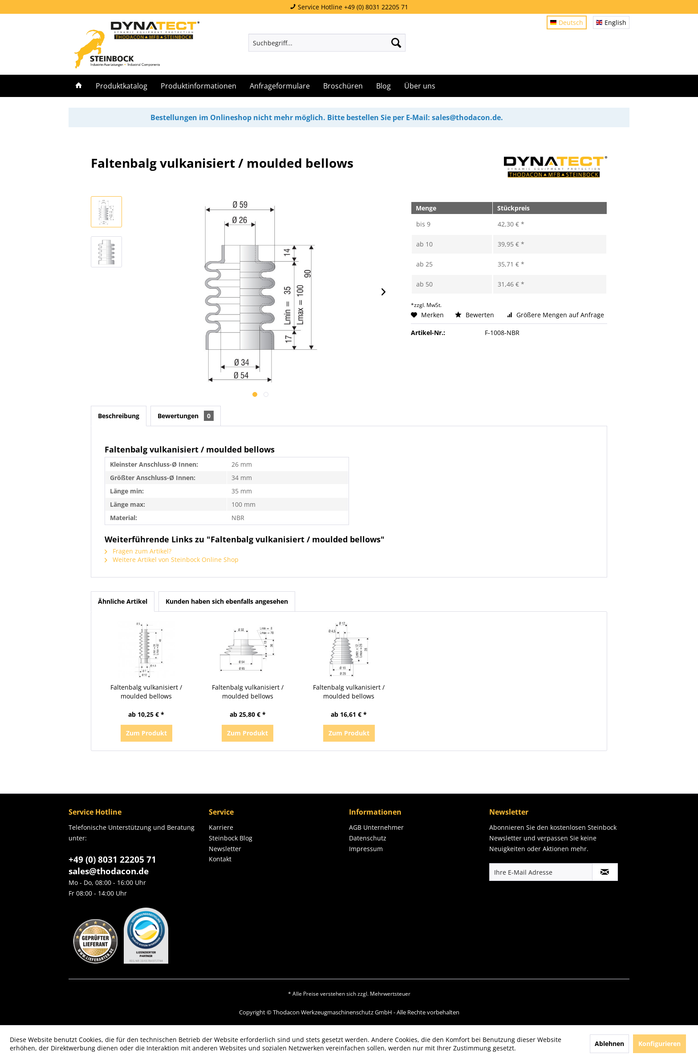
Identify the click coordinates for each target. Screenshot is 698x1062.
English (611, 22)
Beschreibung (118, 416)
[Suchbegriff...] (327, 43)
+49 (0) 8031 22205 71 (112, 859)
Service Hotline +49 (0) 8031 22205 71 (349, 7)
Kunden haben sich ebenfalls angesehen (227, 601)
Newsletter (225, 848)
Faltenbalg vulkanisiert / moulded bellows (146, 691)
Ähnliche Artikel (122, 601)
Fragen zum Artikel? (138, 551)
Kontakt (220, 859)
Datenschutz (367, 838)
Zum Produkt (146, 733)
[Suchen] (396, 43)
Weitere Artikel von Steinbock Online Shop (172, 559)
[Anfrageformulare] (280, 86)
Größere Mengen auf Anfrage (555, 315)
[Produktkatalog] (121, 86)
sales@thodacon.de (109, 871)
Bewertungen (186, 416)
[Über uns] (420, 86)
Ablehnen (609, 1043)
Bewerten (475, 315)
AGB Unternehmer (376, 827)
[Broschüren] (343, 86)
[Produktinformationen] (198, 86)
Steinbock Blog (230, 838)
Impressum (366, 848)
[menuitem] (327, 43)
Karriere (221, 827)
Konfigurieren (659, 1043)
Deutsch (566, 22)
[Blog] (383, 86)
